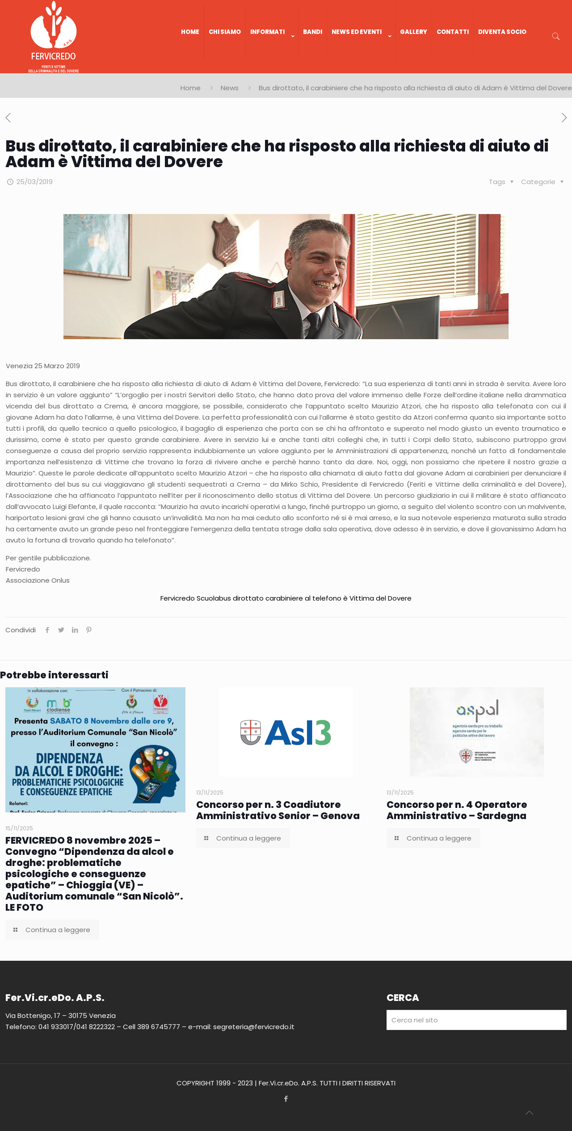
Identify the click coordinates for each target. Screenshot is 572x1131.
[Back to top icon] (529, 1112)
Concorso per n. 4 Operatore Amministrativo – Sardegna (457, 810)
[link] (272, 68)
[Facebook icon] (286, 1098)
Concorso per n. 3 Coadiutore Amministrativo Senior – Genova (278, 810)
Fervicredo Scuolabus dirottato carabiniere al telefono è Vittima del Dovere (286, 598)
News (230, 87)
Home (191, 87)
